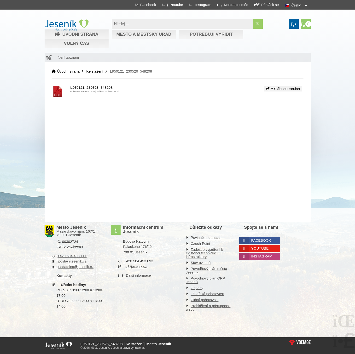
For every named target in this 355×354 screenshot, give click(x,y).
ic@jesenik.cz (136, 266)
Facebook (261, 240)
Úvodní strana (67, 25)
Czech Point (200, 243)
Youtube (260, 248)
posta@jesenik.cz (72, 261)
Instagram (261, 256)
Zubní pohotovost (205, 300)
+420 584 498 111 (72, 256)
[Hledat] (258, 24)
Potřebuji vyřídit (211, 34)
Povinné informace (206, 237)
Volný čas (76, 43)
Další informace (138, 275)
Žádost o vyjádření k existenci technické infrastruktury (204, 253)
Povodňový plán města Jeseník (206, 270)
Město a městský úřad (143, 34)
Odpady (197, 288)
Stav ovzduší (201, 263)
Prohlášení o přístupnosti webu (208, 307)
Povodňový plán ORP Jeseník (205, 280)
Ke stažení (94, 71)
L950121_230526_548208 (91, 88)
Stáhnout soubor (283, 89)
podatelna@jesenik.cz (75, 267)
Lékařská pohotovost (207, 294)
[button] (232, 4)
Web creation (300, 342)
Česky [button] (296, 5)
